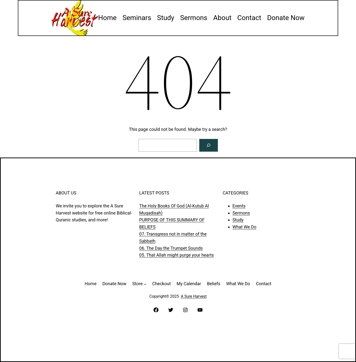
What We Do (244, 226)
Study (238, 219)
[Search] (208, 145)
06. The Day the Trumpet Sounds (171, 248)
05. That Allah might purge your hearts (176, 255)
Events (239, 205)
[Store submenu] (145, 284)
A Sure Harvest (194, 296)
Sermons (241, 212)
